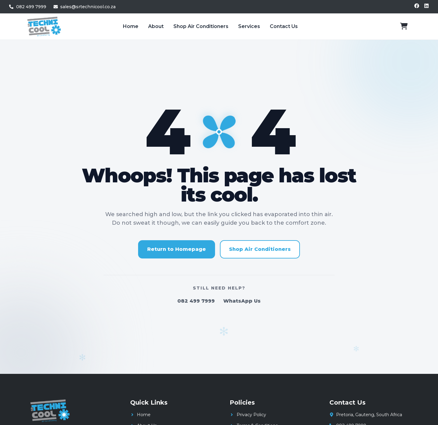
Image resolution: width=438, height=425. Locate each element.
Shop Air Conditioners (200, 26)
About (156, 26)
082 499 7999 (196, 301)
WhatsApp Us (242, 301)
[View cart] (404, 26)
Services (249, 26)
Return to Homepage (176, 249)
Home (130, 26)
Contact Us (284, 26)
